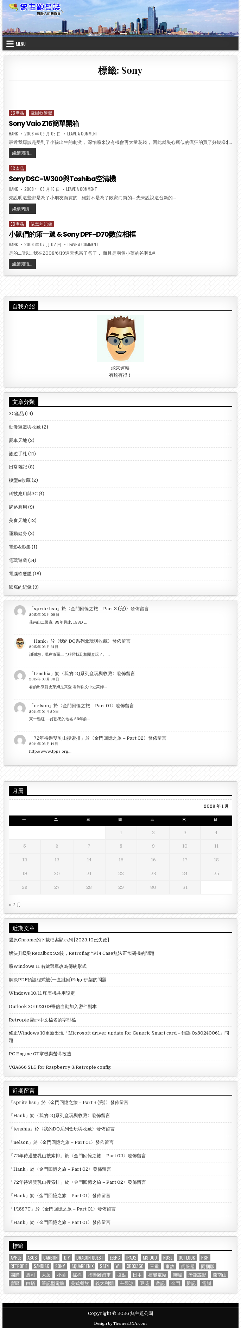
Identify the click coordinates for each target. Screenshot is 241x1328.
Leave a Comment (82, 133)
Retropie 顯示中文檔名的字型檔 (42, 1019)
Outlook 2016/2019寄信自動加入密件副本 (53, 1005)
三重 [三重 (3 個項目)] (154, 1265)
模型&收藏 (20, 479)
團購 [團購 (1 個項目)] (15, 1274)
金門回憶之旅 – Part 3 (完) (98, 608)
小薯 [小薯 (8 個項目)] (61, 1274)
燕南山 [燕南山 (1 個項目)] (220, 1274)
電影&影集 (20, 546)
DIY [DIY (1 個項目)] (67, 1257)
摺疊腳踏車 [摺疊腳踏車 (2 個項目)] (99, 1274)
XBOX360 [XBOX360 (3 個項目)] (135, 1265)
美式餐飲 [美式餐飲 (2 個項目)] (80, 1282)
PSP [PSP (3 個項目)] (205, 1257)
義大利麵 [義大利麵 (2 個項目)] (104, 1282)
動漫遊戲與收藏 (25, 426)
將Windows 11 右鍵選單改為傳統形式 (48, 966)
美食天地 (18, 519)
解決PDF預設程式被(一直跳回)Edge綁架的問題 (58, 979)
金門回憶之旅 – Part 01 (87, 705)
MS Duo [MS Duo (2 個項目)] (150, 1257)
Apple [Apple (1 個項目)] (16, 1257)
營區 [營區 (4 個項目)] (15, 1282)
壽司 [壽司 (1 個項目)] (30, 1274)
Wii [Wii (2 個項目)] (118, 1265)
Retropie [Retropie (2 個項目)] (19, 1265)
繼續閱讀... (24, 153)
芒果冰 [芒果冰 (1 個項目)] (127, 1282)
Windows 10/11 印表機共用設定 (42, 992)
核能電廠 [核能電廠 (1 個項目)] (157, 1274)
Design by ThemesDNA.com (120, 1323)
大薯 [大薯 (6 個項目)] (46, 1274)
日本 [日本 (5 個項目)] (137, 1274)
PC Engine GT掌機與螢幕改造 (40, 1053)
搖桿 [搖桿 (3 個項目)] (77, 1274)
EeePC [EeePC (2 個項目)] (115, 1257)
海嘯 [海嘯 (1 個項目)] (177, 1274)
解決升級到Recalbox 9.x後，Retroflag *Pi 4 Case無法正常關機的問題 (81, 952)
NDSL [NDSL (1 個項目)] (167, 1257)
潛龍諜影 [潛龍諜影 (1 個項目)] (197, 1274)
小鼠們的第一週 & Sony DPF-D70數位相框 (72, 234)
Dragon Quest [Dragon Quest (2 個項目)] (89, 1257)
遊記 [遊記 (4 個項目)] (160, 1282)
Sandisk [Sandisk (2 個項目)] (41, 1265)
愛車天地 (18, 439)
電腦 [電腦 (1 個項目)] (206, 1282)
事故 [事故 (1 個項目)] (170, 1265)
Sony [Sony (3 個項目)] (60, 1265)
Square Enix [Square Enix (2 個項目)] (82, 1265)
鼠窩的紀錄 (42, 223)
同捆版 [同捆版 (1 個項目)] (208, 1265)
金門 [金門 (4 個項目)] (175, 1282)
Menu (21, 43)
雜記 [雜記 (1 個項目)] (191, 1282)
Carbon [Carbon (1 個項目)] (50, 1257)
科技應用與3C (23, 493)
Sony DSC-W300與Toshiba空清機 (63, 179)
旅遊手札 (18, 453)
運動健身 (18, 533)
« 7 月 (15, 903)
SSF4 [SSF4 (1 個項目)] (104, 1265)
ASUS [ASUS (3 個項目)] (32, 1257)
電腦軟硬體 (42, 113)
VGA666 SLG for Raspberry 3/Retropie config (60, 1066)
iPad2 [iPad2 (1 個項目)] (131, 1257)
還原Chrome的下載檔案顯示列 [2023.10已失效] (59, 939)
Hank (13, 133)
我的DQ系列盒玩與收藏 (83, 640)
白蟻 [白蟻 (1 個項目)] (30, 1282)
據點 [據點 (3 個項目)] (121, 1274)
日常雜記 (18, 466)
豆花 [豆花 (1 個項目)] (144, 1282)
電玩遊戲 (18, 559)
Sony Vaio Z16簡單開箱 (45, 123)
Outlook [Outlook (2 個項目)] (187, 1257)
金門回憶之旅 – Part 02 (119, 737)
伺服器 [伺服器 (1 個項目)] (188, 1265)
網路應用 (18, 506)
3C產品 (17, 113)
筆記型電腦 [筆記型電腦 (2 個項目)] (53, 1282)
